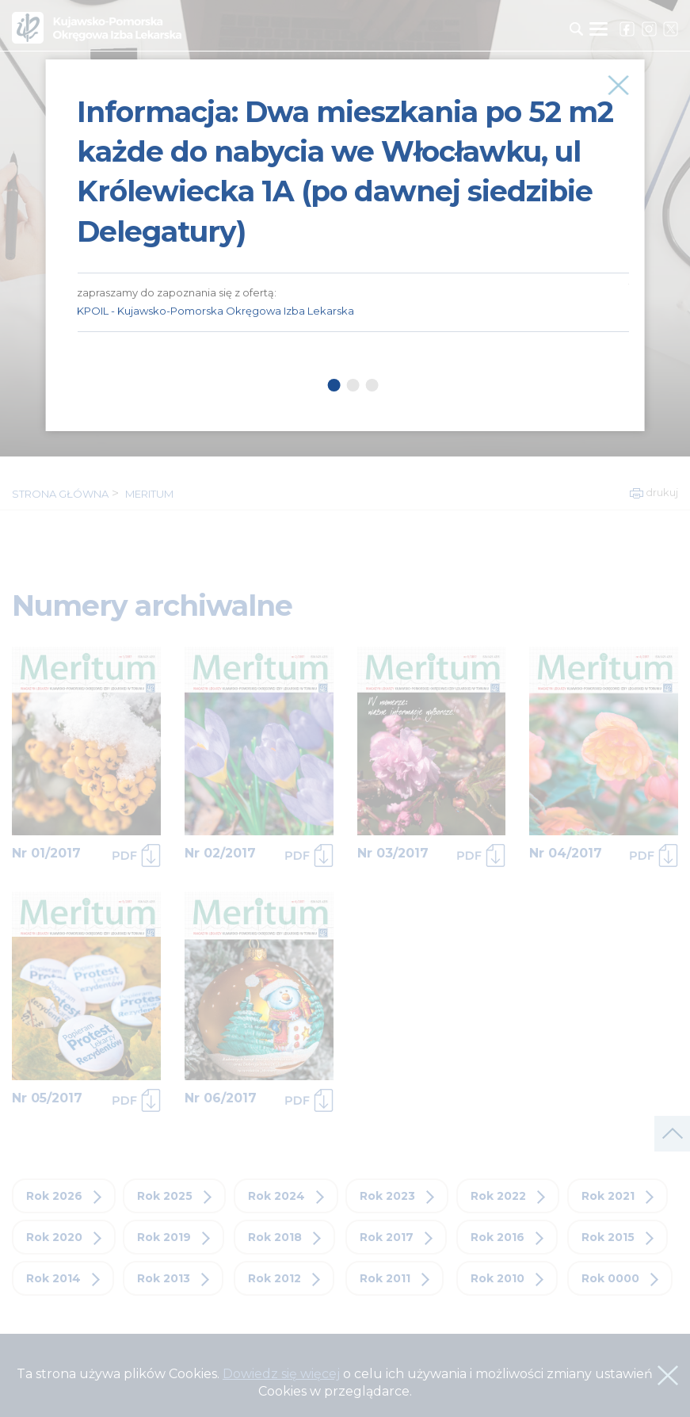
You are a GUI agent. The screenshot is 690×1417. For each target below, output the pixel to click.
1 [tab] (333, 385)
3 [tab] (371, 385)
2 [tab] (352, 385)
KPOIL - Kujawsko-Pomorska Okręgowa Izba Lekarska (215, 310)
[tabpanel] (353, 195)
